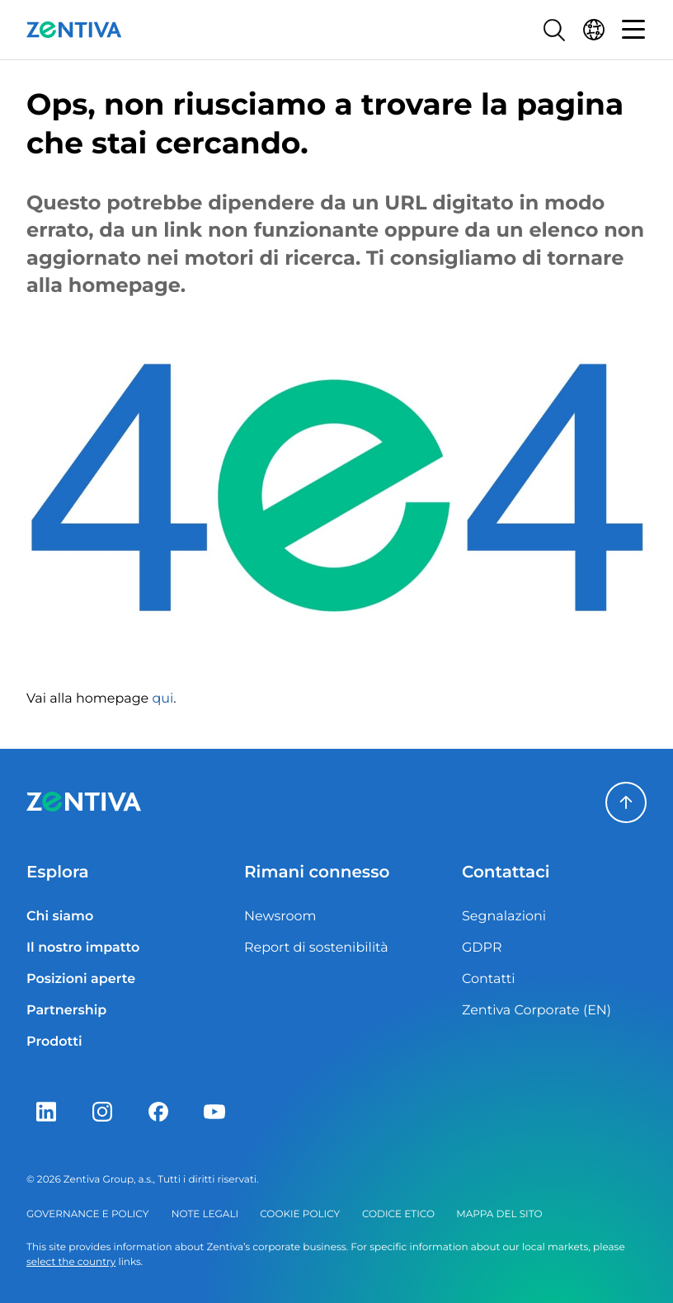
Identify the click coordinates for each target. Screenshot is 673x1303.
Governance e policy (87, 1214)
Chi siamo (59, 916)
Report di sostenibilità (316, 948)
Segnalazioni (504, 916)
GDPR (481, 948)
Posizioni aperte (80, 979)
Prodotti (54, 1042)
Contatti (488, 979)
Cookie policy (300, 1214)
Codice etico (398, 1214)
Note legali (205, 1214)
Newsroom (280, 916)
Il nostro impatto (82, 948)
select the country (70, 1262)
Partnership (66, 1010)
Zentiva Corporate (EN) (536, 1010)
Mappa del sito (499, 1214)
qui (162, 699)
